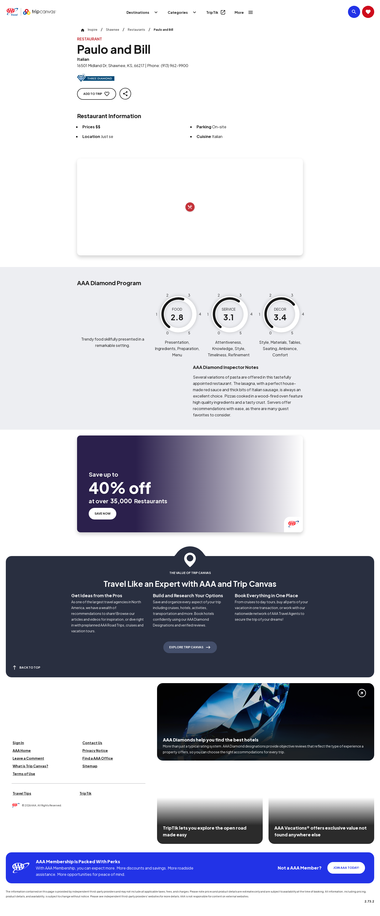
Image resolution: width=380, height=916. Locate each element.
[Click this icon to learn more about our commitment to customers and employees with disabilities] (13, 846)
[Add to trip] (190, 207)
